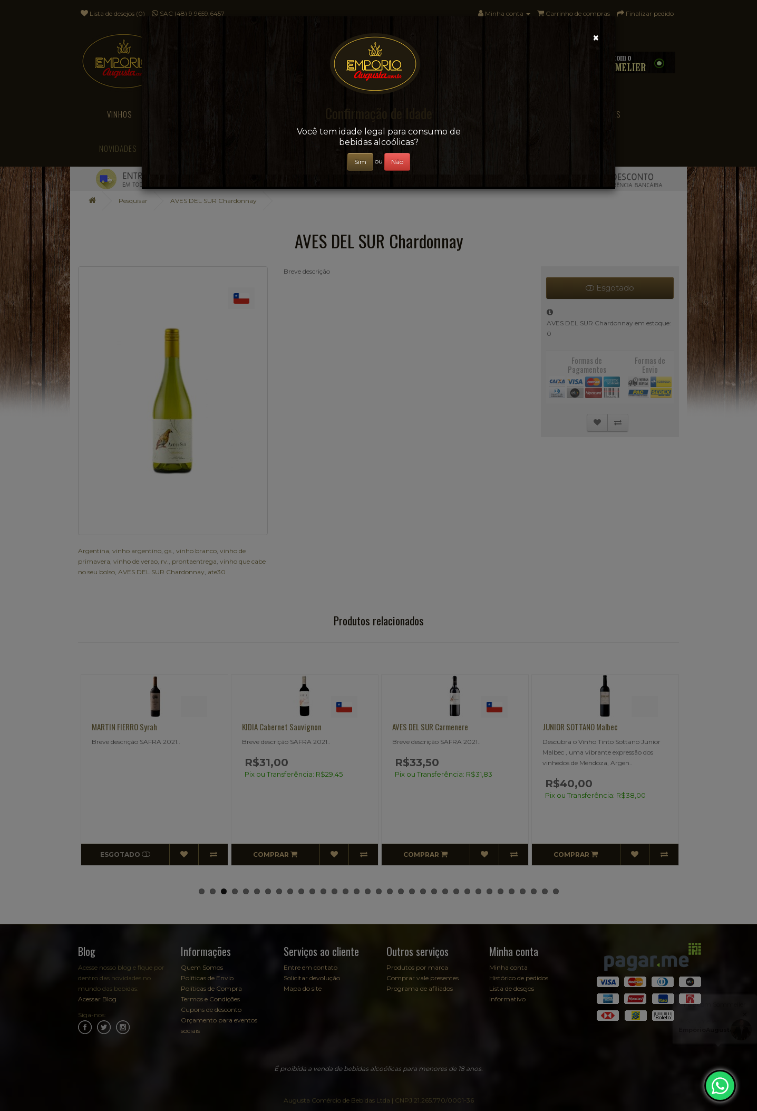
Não (397, 162)
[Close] (596, 37)
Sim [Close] (360, 162)
